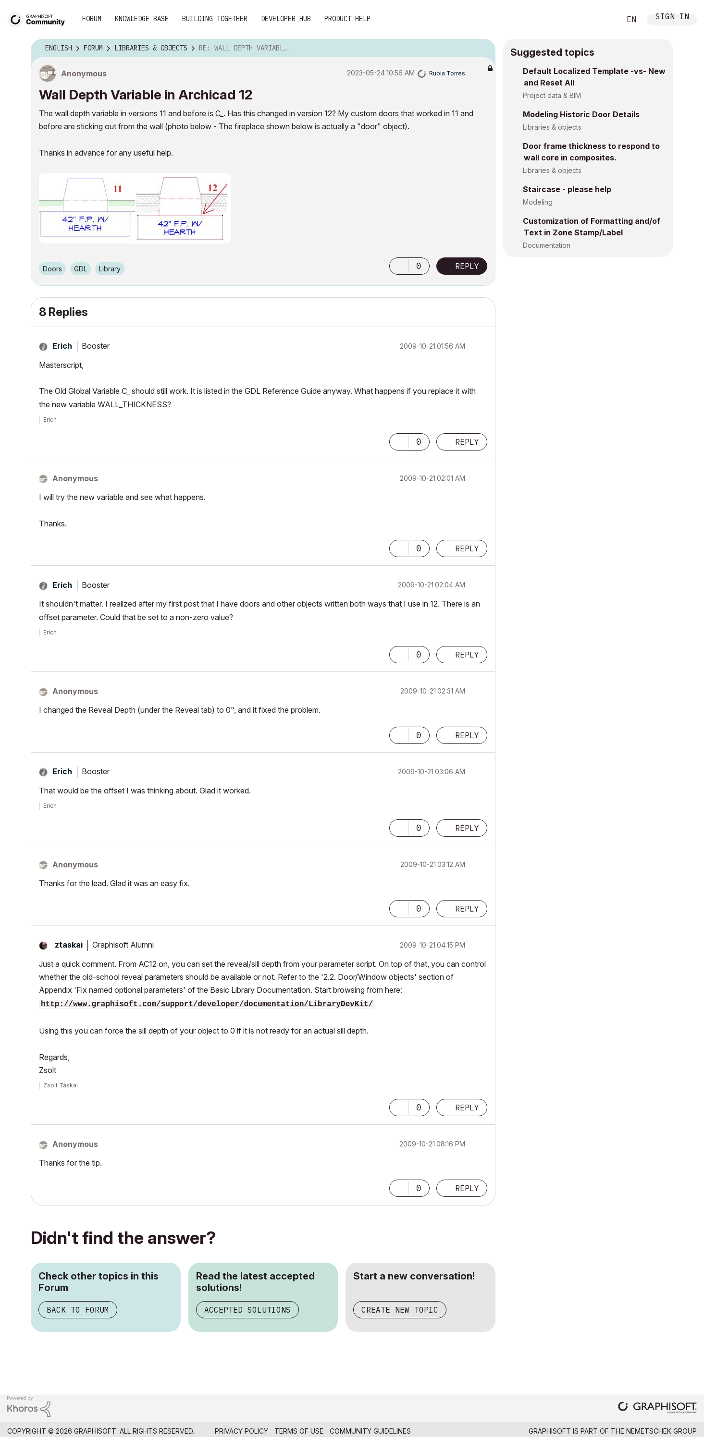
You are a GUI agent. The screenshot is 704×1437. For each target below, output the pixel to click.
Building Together (214, 18)
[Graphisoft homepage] (657, 1408)
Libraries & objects (552, 127)
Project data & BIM (552, 95)
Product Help (347, 18)
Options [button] (482, 48)
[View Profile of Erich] (62, 346)
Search (602, 19)
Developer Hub (286, 18)
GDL (80, 269)
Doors (52, 269)
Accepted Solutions (247, 1310)
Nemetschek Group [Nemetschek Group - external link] (661, 1431)
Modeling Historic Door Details (581, 114)
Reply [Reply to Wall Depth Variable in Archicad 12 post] (467, 266)
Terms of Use (298, 1431)
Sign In (672, 17)
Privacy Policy (241, 1431)
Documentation (546, 245)
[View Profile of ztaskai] (69, 945)
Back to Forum (78, 1310)
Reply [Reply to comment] (467, 442)
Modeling (538, 202)
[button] (135, 208)
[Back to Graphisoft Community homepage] (39, 18)
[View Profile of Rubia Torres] (447, 73)
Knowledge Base (142, 18)
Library (110, 269)
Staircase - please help (567, 189)
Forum (91, 18)
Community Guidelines (370, 1431)
